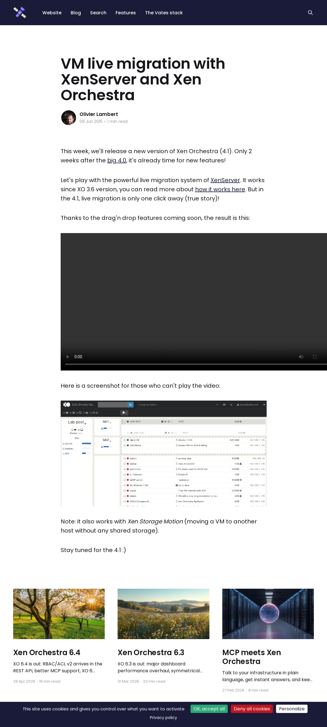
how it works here (220, 189)
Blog (76, 12)
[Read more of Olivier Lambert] (69, 118)
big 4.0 (116, 160)
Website (52, 12)
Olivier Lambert (99, 114)
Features (126, 12)
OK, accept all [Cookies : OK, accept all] (209, 709)
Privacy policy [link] (163, 717)
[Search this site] (310, 12)
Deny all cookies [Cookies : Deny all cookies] (252, 709)
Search (98, 12)
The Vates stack (164, 12)
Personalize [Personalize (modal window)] (292, 709)
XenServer (225, 180)
